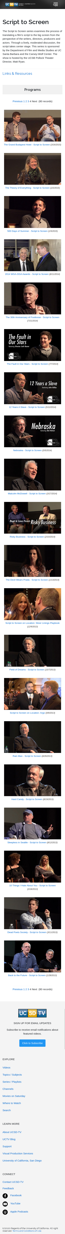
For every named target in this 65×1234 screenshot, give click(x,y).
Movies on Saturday (14, 1096)
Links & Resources (18, 74)
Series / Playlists (12, 1081)
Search (7, 1110)
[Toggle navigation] (55, 4)
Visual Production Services (18, 1153)
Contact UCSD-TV (13, 1181)
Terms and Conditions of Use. (27, 1231)
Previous (18, 101)
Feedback (8, 1188)
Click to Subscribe (32, 1043)
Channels (8, 1088)
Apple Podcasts (19, 1211)
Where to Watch (12, 1103)
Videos (6, 1067)
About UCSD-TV (12, 1132)
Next (34, 101)
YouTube (15, 1203)
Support (7, 1146)
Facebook (16, 1195)
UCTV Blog (9, 1139)
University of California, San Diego (22, 1160)
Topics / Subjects (12, 1074)
